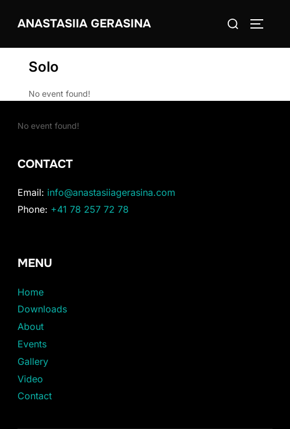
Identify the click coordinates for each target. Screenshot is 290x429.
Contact (34, 396)
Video (30, 379)
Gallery (32, 361)
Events (32, 344)
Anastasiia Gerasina (84, 23)
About (30, 326)
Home (30, 292)
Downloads (42, 309)
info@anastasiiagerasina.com (111, 192)
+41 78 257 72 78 (90, 209)
